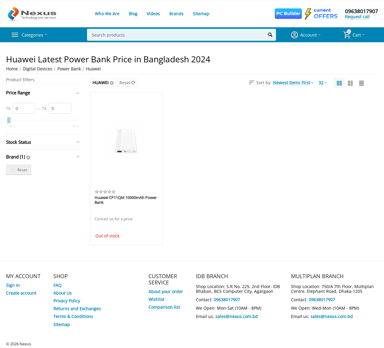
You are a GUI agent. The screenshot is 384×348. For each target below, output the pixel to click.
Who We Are (107, 13)
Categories (34, 34)
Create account (21, 293)
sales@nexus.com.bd (236, 316)
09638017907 (361, 11)
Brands (176, 13)
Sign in (13, 285)
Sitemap (201, 13)
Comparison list (164, 307)
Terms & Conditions (73, 316)
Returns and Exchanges (77, 308)
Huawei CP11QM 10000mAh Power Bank (125, 200)
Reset (127, 82)
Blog (133, 13)
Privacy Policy (66, 301)
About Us (62, 293)
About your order (165, 291)
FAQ (57, 285)
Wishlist (156, 299)
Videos (153, 13)
